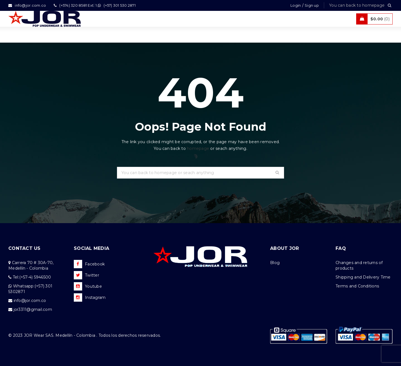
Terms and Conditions (357, 286)
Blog (275, 262)
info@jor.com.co (30, 300)
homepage (198, 148)
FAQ (341, 248)
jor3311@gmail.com (33, 309)
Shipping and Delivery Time (363, 277)
